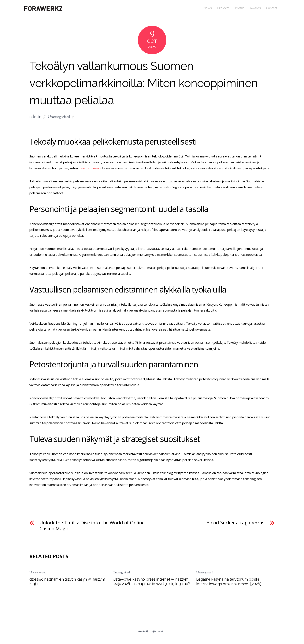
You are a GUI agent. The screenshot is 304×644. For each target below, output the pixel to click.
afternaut (157, 631)
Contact (271, 8)
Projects (223, 8)
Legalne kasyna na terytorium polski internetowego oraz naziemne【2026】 (230, 581)
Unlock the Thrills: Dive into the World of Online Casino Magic (92, 526)
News (207, 8)
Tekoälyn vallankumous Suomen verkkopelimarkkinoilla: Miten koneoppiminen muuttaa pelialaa (143, 83)
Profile (240, 8)
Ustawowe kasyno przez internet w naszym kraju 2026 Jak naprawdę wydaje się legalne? (151, 581)
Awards (255, 8)
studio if (143, 631)
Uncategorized (59, 117)
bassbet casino (90, 168)
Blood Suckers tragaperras (235, 523)
